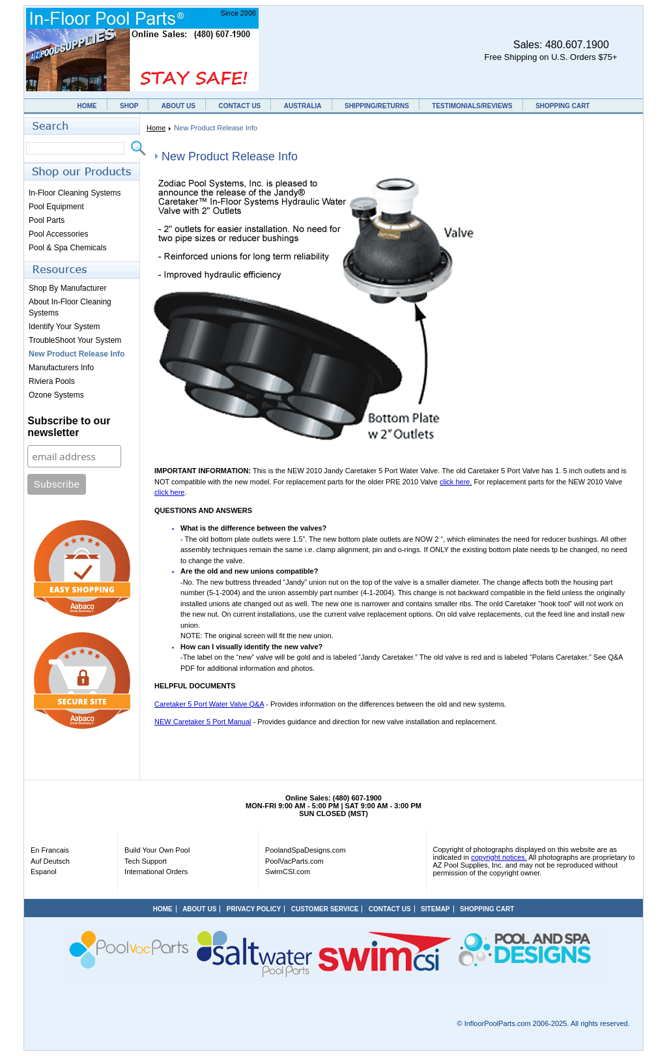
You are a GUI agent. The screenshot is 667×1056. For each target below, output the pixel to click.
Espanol (44, 871)
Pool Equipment (56, 206)
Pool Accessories (58, 234)
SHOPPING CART (562, 106)
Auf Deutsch (50, 861)
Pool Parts (46, 220)
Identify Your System (64, 326)
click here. (456, 482)
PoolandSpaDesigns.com (305, 850)
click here (169, 492)
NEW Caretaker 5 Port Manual (202, 722)
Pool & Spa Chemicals (67, 247)
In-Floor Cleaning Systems (75, 193)
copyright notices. (499, 857)
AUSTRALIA (303, 106)
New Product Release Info (76, 354)
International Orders (156, 871)
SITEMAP (435, 909)
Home (156, 128)
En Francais (50, 850)
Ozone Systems (56, 395)
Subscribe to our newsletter (68, 426)
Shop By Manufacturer (67, 288)
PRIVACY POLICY (254, 909)
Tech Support (145, 861)
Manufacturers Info (61, 367)
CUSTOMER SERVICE (325, 909)
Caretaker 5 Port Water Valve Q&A (209, 704)
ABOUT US (178, 106)
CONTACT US (239, 106)
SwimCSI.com (287, 871)
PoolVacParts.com (294, 861)
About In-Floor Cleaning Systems (70, 307)
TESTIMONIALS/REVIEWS (472, 106)
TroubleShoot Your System (75, 340)
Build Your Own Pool (157, 850)
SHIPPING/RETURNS (377, 106)
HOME (87, 106)
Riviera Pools (52, 381)
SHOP (129, 106)
